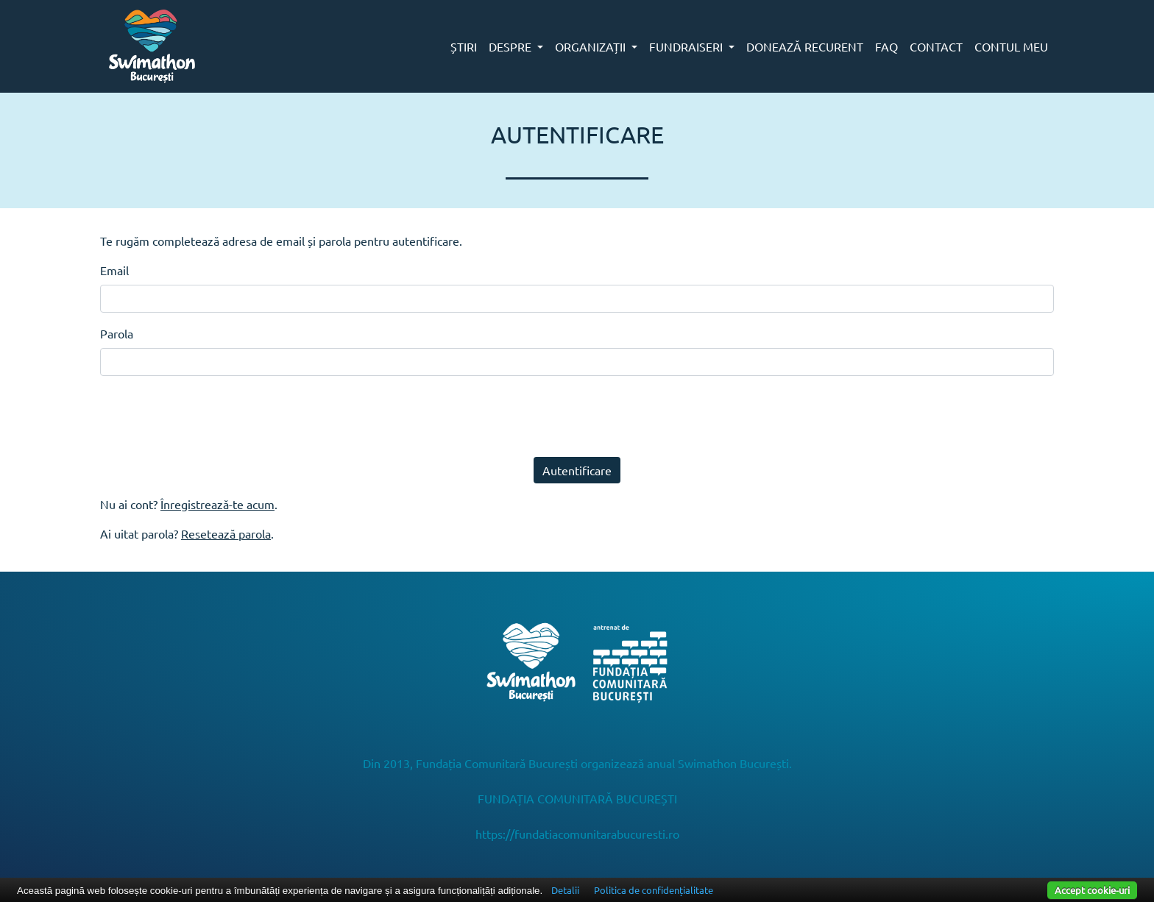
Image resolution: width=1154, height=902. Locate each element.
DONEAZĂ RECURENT (804, 46)
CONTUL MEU (1011, 46)
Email (114, 270)
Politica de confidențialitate (653, 890)
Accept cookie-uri (1092, 890)
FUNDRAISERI (687, 46)
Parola (116, 333)
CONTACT (936, 46)
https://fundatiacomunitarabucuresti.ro (577, 833)
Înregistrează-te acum (217, 504)
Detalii (565, 890)
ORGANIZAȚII (592, 46)
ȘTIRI (463, 46)
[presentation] (212, 416)
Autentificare (577, 470)
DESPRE (511, 46)
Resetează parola (226, 533)
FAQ (886, 46)
